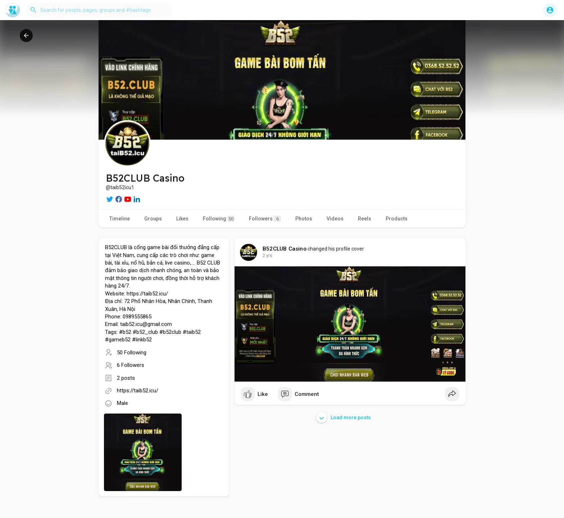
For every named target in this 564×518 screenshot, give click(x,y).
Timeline (119, 218)
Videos (335, 218)
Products (397, 218)
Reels (364, 218)
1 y (265, 255)
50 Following (131, 352)
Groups (153, 218)
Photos (303, 218)
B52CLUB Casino (284, 249)
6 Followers (130, 365)
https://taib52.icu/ (137, 390)
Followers (265, 219)
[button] (99, 10)
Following (219, 219)
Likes (182, 218)
